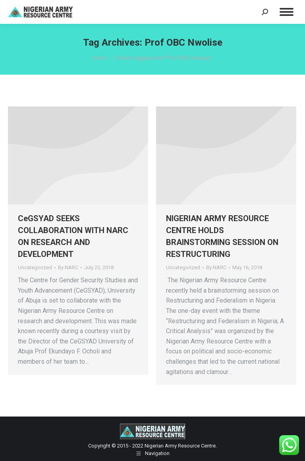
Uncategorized (35, 267)
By (68, 267)
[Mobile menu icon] (286, 12)
